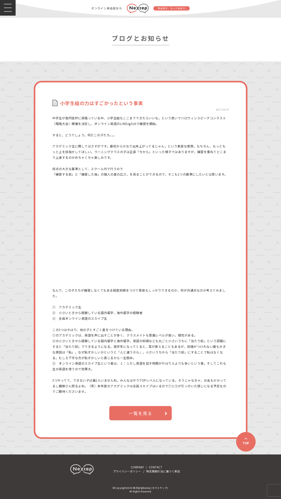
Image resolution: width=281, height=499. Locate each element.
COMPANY (137, 467)
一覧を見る (140, 413)
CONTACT (156, 467)
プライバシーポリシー (127, 471)
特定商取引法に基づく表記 (163, 471)
